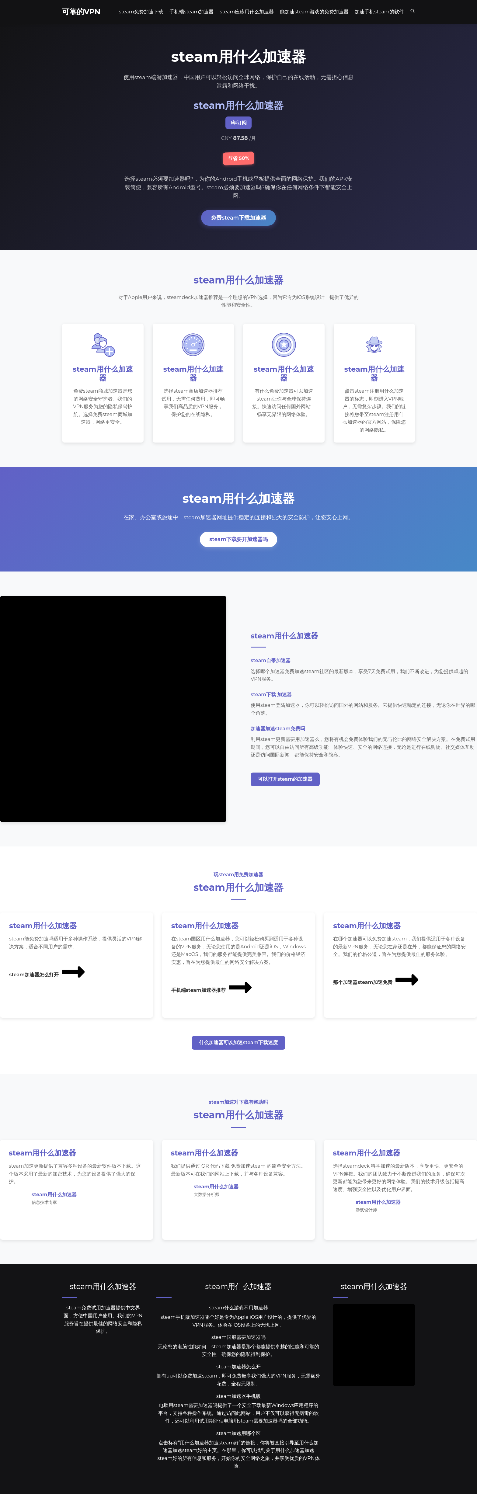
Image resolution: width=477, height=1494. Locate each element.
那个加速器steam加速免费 (376, 980)
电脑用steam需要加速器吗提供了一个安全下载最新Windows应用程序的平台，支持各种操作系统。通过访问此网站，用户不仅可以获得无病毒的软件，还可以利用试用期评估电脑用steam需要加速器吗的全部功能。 (238, 1414)
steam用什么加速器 (103, 1287)
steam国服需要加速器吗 (238, 1338)
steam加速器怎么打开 (47, 973)
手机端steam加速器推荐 (212, 988)
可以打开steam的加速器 (285, 780)
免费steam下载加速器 (238, 217)
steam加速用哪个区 (238, 1434)
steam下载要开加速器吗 (238, 540)
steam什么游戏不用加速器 (238, 1309)
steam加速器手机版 (238, 1397)
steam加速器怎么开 (238, 1368)
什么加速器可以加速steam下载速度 (238, 1043)
